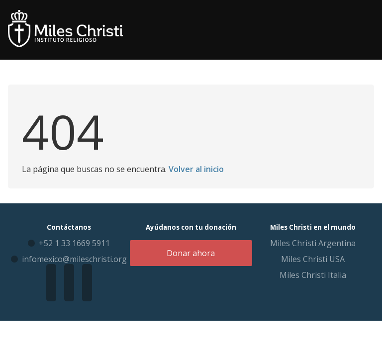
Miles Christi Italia (313, 274)
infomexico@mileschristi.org (74, 259)
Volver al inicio (196, 169)
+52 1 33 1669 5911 (74, 243)
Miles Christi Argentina (313, 243)
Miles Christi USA (313, 259)
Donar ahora (191, 253)
